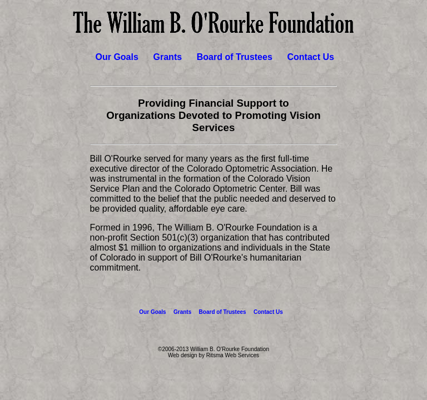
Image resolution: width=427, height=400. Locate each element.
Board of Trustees (234, 57)
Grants (167, 57)
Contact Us (310, 57)
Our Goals (117, 57)
